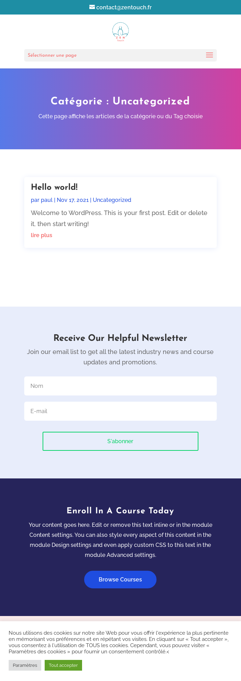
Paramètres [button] (25, 665)
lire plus (41, 235)
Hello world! (54, 188)
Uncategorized (112, 200)
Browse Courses (120, 579)
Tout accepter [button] (63, 665)
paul (47, 200)
